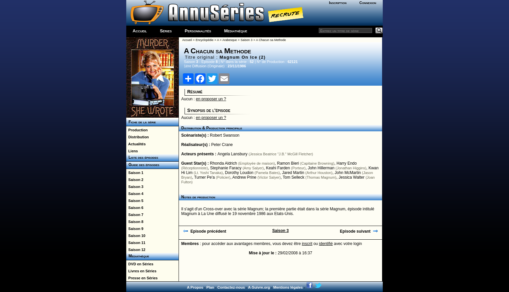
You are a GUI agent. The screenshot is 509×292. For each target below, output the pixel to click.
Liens (132, 151)
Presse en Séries (142, 278)
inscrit (307, 243)
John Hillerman (321, 168)
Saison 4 (134, 194)
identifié (326, 243)
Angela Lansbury (233, 154)
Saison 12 (135, 250)
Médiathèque (235, 30)
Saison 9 (134, 229)
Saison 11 (135, 243)
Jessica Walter (351, 177)
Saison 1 (134, 173)
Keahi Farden (278, 168)
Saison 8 (134, 222)
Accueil (140, 30)
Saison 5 (134, 201)
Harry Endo (346, 163)
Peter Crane (222, 144)
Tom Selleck (293, 177)
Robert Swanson (225, 135)
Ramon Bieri (288, 163)
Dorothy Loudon (239, 172)
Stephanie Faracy (226, 168)
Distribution (137, 137)
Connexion (367, 3)
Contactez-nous (231, 287)
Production (137, 130)
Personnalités (198, 30)
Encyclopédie (205, 40)
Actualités (136, 144)
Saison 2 (134, 180)
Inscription (337, 3)
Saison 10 (135, 236)
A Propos (195, 287)
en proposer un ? (211, 99)
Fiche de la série (141, 122)
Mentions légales (288, 287)
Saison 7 (134, 215)
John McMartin (348, 172)
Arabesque (230, 40)
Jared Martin (293, 172)
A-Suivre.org (259, 287)
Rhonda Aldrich (223, 163)
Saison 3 (134, 187)
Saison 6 (134, 208)
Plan (210, 287)
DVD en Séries (139, 264)
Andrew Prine (244, 177)
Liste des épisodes (142, 157)
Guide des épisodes (142, 164)
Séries (166, 30)
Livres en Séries (141, 271)
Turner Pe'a (204, 177)
